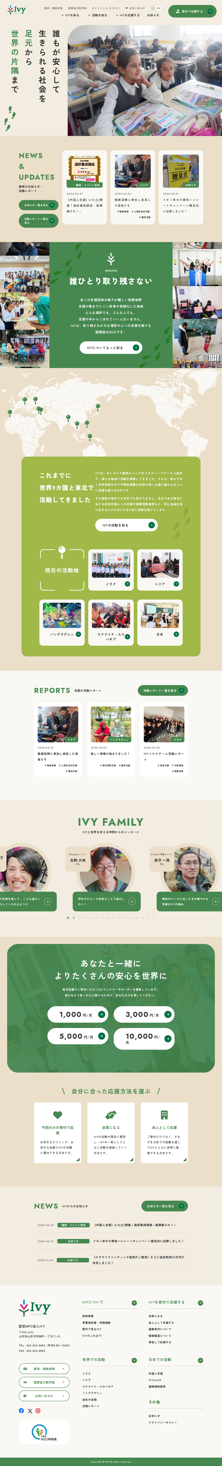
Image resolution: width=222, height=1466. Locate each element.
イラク (86, 1373)
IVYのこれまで (91, 1336)
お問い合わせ (137, 8)
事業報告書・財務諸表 (96, 1322)
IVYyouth (155, 1380)
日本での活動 (160, 1359)
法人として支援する (161, 1322)
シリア (86, 1380)
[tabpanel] (111, 877)
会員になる (156, 1316)
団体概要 (88, 1316)
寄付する (192, 11)
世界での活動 (93, 1359)
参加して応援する (160, 1342)
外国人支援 (156, 1373)
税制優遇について (160, 1336)
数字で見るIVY (91, 1329)
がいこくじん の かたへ (106, 8)
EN (158, 8)
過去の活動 (89, 1399)
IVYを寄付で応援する (167, 1302)
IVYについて (92, 1302)
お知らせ (153, 15)
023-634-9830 (36, 1345)
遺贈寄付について (160, 1329)
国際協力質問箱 (77, 8)
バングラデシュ (92, 1393)
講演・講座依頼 (53, 8)
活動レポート (90, 1406)
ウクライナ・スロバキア (98, 1386)
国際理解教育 (157, 1386)
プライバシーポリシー (163, 1422)
